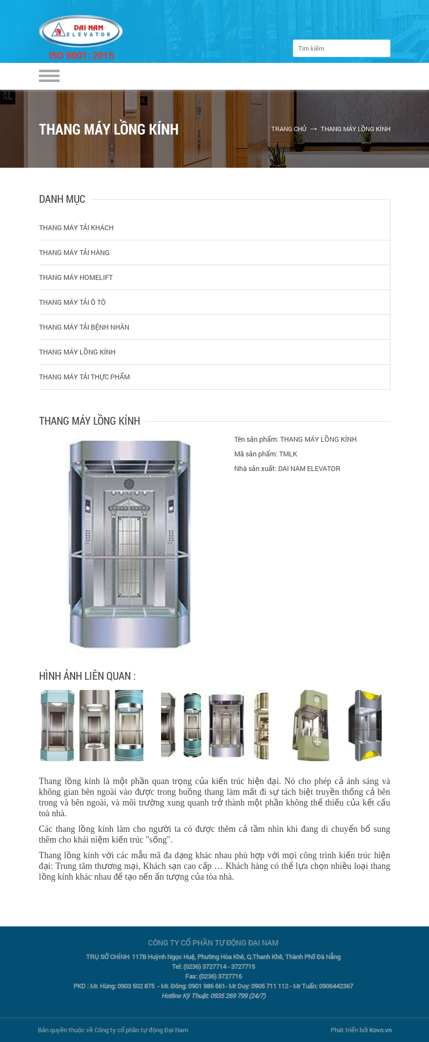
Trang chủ (288, 128)
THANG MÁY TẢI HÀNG (74, 252)
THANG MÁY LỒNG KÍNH (355, 128)
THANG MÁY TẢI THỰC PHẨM (84, 376)
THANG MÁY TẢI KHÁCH (76, 227)
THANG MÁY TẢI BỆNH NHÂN (84, 327)
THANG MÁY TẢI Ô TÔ (72, 302)
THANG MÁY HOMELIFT (76, 277)
